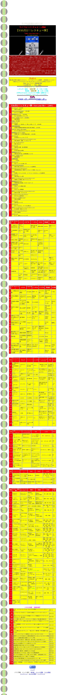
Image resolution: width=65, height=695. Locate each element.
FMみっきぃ (41, 99)
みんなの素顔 (32, 674)
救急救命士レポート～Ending (18, 132)
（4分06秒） (26, 117)
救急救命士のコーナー (17, 181)
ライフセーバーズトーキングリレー (20, 194)
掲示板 (32, 672)
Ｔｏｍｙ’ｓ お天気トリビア (18, 197)
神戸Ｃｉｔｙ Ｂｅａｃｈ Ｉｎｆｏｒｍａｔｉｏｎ (23, 178)
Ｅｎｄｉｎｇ (15, 145)
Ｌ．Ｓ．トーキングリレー (18, 142)
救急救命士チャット (16, 114)
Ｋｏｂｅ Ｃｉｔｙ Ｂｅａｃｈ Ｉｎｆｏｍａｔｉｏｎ (24, 139)
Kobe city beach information (18, 111)
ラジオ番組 (47, 672)
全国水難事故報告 (16, 126)
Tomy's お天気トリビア (17, 117)
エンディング (15, 201)
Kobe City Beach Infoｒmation (19, 129)
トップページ (41, 674)
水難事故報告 (15, 158)
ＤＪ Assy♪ (37, 85)
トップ (32, 670)
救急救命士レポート (16, 152)
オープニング (15, 108)
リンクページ (24, 674)
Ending (13, 121)
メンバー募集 (39, 672)
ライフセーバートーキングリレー (19, 168)
